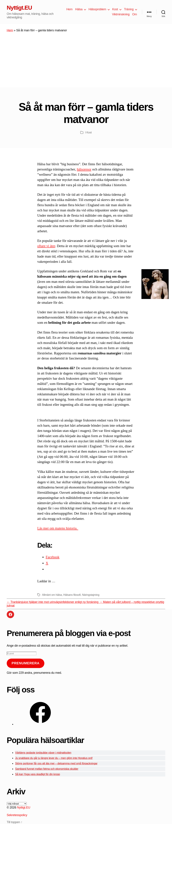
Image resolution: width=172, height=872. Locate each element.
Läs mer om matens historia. (57, 528)
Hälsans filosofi (72, 594)
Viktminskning (121, 14)
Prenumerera (25, 663)
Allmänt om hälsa (52, 594)
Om (134, 14)
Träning (129, 9)
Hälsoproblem (97, 9)
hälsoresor (84, 169)
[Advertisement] (86, 62)
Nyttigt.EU (19, 7)
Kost (115, 9)
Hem (69, 9)
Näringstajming (90, 594)
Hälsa (78, 9)
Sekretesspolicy (17, 815)
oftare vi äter (46, 246)
